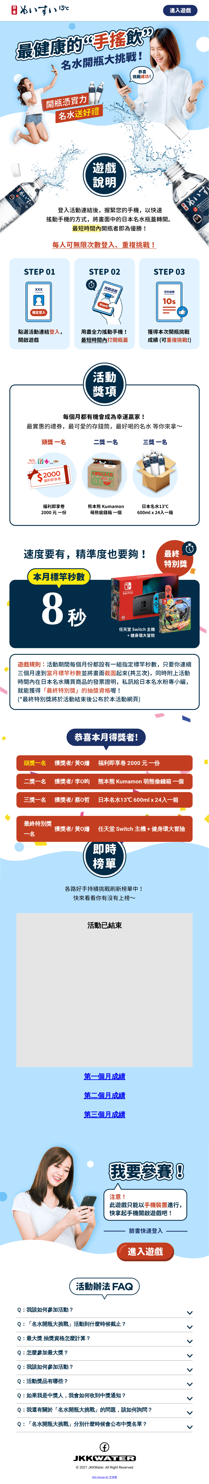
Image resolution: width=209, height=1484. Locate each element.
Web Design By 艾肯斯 (104, 1477)
